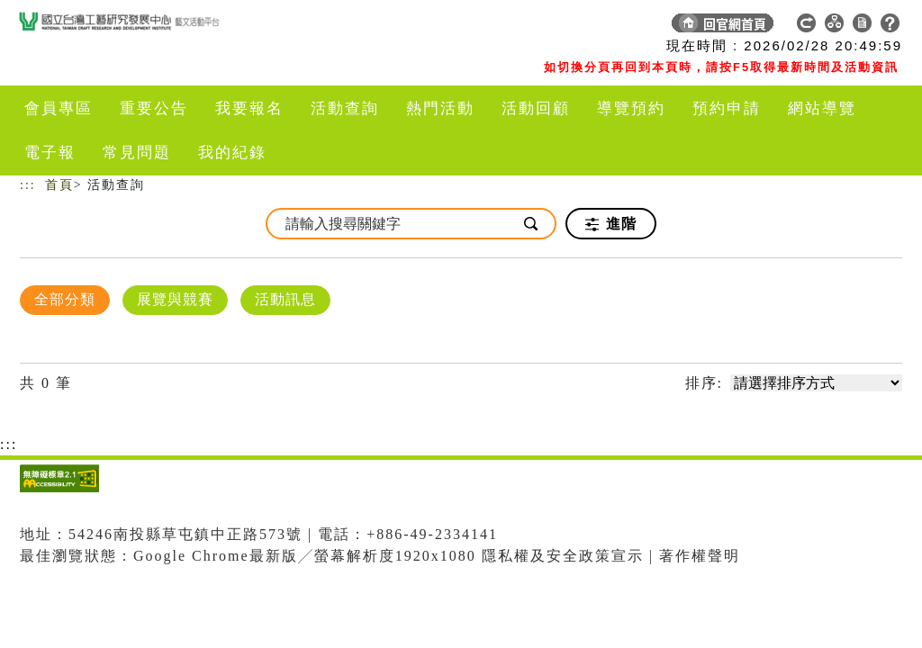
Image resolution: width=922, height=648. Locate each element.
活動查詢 (345, 108)
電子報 (50, 152)
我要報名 (249, 108)
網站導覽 (822, 108)
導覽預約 (631, 108)
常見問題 (137, 152)
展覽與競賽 (175, 299)
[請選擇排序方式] (816, 383)
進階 (611, 224)
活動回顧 (536, 108)
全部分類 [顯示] (64, 299)
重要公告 (154, 108)
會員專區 (58, 108)
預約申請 (726, 108)
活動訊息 (285, 299)
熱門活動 (440, 108)
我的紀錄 (232, 152)
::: (28, 185)
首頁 (59, 185)
